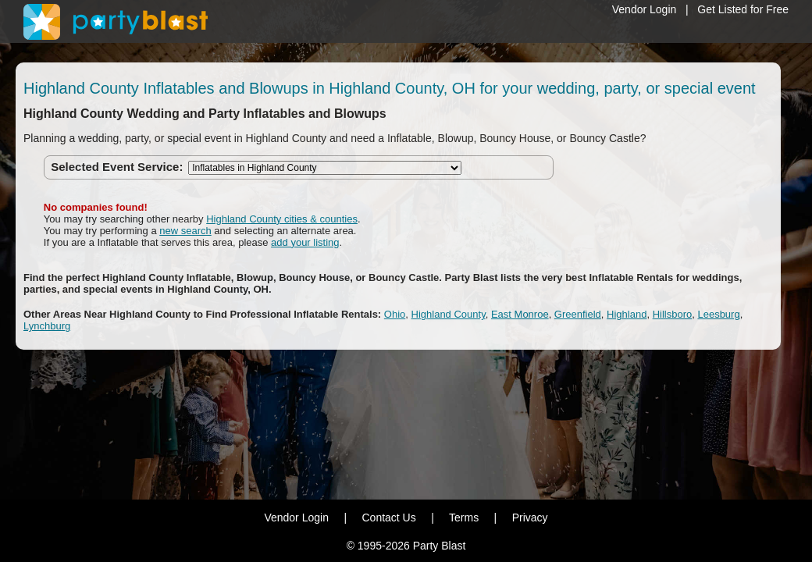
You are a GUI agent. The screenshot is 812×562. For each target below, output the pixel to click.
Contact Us (388, 517)
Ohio (394, 314)
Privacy (530, 517)
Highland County (448, 314)
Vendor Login (644, 9)
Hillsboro (673, 314)
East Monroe (520, 314)
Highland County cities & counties (282, 219)
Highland (626, 314)
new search (185, 231)
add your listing (305, 242)
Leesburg (718, 314)
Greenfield (577, 314)
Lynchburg (46, 326)
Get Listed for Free (743, 9)
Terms (464, 517)
